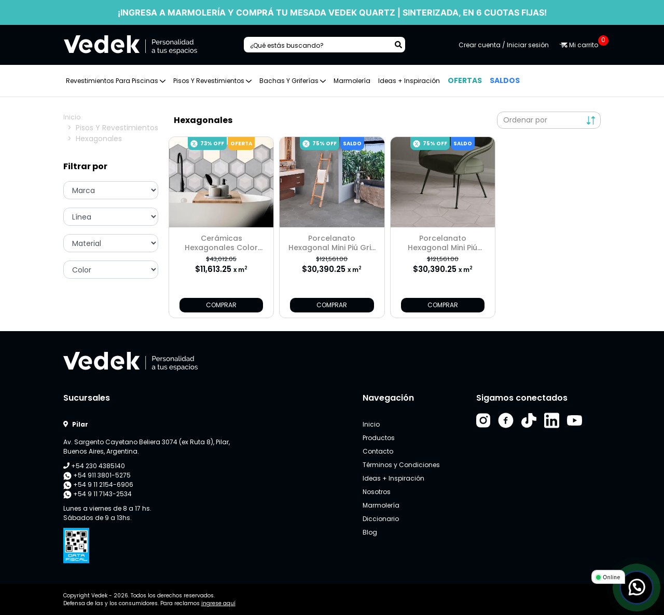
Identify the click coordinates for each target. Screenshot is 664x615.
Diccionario (381, 518)
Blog (370, 532)
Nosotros (377, 491)
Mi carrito (580, 44)
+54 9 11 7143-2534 (97, 494)
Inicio (71, 117)
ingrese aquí (218, 603)
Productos (379, 437)
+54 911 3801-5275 (97, 475)
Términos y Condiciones (401, 464)
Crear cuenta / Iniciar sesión (504, 44)
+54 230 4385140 (94, 465)
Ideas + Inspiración (409, 80)
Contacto (378, 451)
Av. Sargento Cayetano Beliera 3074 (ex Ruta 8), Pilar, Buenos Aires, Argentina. (146, 447)
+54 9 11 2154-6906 (98, 484)
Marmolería (352, 80)
